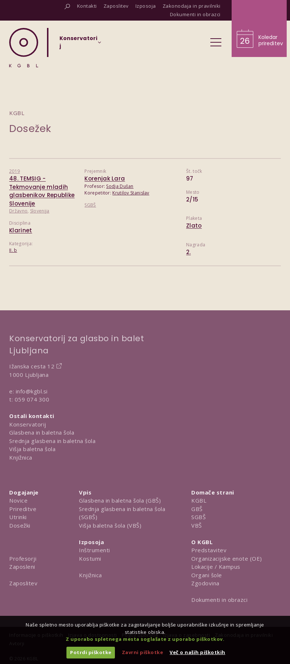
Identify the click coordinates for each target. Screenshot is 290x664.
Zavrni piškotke (142, 652)
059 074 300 (32, 399)
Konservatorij (27, 424)
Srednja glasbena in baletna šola (52, 441)
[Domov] (23, 47)
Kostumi (90, 558)
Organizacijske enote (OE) (226, 558)
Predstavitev (208, 550)
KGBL (198, 500)
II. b (13, 250)
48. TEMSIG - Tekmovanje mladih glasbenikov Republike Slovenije (42, 191)
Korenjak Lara (104, 178)
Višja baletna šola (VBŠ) (110, 525)
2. (188, 252)
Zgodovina (205, 583)
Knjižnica (20, 457)
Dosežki (19, 525)
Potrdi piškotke (91, 652)
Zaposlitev (23, 583)
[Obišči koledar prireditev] (259, 28)
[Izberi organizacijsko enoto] (78, 44)
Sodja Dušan (119, 186)
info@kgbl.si (32, 391)
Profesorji (22, 558)
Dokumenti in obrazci (219, 599)
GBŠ (197, 509)
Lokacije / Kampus (215, 566)
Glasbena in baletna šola (41, 432)
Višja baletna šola (32, 449)
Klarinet (20, 230)
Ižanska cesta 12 (31, 366)
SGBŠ (90, 205)
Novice (18, 500)
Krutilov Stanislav (130, 193)
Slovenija (40, 211)
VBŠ (196, 525)
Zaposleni (22, 566)
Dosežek (30, 128)
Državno (18, 211)
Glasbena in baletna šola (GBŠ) (120, 500)
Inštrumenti (94, 550)
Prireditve (22, 509)
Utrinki (18, 517)
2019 (14, 171)
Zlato (194, 225)
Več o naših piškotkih (197, 652)
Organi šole (206, 575)
